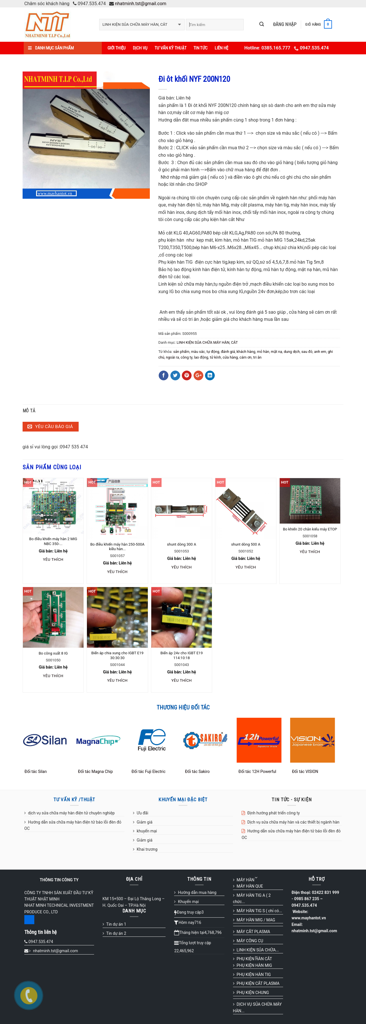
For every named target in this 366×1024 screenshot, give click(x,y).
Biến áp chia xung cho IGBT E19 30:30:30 (117, 655)
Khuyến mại (188, 901)
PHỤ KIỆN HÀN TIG (254, 974)
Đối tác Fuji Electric (149, 771)
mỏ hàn (263, 351)
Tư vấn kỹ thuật (171, 48)
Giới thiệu (117, 48)
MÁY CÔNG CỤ (250, 940)
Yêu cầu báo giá (50, 426)
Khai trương (147, 849)
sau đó (307, 351)
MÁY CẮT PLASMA (253, 931)
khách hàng (245, 351)
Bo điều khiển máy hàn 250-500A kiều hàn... (117, 546)
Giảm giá (144, 822)
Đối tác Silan (36, 771)
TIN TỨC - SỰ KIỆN (291, 799)
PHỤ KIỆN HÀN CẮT (254, 959)
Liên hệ (221, 48)
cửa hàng (230, 357)
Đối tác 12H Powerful (257, 771)
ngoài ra (172, 357)
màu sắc (198, 351)
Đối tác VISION (305, 771)
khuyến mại (147, 831)
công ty (186, 357)
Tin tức (201, 48)
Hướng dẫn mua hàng (197, 892)
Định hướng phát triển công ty (273, 813)
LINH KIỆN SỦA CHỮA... (258, 950)
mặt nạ (276, 351)
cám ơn (245, 357)
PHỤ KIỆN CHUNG (253, 992)
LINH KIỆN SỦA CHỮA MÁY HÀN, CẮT (207, 342)
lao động (201, 357)
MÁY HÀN (245, 880)
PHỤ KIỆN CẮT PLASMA (258, 983)
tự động (212, 351)
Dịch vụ (140, 48)
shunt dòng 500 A (245, 544)
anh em (320, 351)
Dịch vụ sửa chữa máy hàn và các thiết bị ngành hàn (293, 822)
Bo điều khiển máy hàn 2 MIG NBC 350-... (53, 541)
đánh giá (228, 351)
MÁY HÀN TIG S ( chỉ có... (259, 910)
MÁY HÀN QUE (250, 886)
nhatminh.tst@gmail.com (140, 3)
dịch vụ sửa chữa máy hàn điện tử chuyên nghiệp (71, 813)
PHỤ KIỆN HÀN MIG (254, 965)
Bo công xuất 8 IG (53, 653)
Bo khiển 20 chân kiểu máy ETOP (310, 529)
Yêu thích (53, 559)
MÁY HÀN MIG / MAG (256, 920)
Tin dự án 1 (116, 924)
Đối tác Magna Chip (95, 771)
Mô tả (29, 410)
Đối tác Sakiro (197, 771)
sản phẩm (181, 351)
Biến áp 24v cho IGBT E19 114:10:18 (181, 655)
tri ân (257, 357)
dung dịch (292, 351)
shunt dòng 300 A (181, 544)
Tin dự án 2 (116, 933)
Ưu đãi (142, 813)
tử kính (215, 357)
